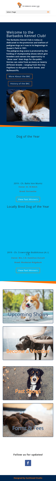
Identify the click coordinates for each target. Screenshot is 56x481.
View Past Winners (28, 199)
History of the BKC (20, 83)
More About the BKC (19, 76)
